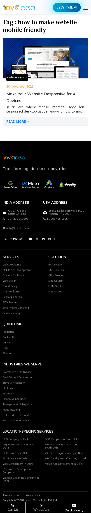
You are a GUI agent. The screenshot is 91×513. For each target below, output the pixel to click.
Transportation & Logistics (17, 404)
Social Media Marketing (16, 307)
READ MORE (17, 121)
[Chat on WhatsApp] (41, 507)
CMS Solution (56, 270)
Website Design (17, 77)
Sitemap (7, 353)
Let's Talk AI (66, 7)
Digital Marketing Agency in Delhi (19, 446)
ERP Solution (55, 264)
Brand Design (11, 286)
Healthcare (9, 388)
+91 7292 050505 (15, 218)
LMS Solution (55, 280)
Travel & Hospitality (14, 382)
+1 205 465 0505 (55, 218)
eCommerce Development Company (17, 471)
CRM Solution (56, 275)
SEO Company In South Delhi (62, 439)
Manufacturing (11, 409)
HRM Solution (56, 286)
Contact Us (9, 337)
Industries (8, 331)
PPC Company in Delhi (16, 453)
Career (6, 342)
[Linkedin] (43, 239)
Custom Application (14, 275)
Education (8, 393)
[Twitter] (37, 239)
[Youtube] (30, 239)
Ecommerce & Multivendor (17, 372)
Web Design (9, 280)
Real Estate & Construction (18, 377)
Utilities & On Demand (16, 415)
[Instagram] (49, 239)
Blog (5, 347)
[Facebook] (55, 239)
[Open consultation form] (74, 508)
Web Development (13, 264)
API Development (12, 291)
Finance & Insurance (14, 398)
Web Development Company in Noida (66, 458)
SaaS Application (12, 297)
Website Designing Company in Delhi (21, 479)
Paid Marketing (11, 313)
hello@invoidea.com (16, 228)
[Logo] (19, 7)
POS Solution (55, 291)
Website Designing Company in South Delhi (63, 446)
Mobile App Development (17, 270)
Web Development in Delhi (18, 463)
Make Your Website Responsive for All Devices (41, 97)
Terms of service (12, 495)
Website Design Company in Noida (64, 453)
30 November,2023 (20, 86)
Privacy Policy (32, 495)
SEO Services (10, 302)
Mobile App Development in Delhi (64, 463)
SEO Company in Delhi (16, 439)
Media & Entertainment (16, 420)
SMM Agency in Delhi (15, 458)
